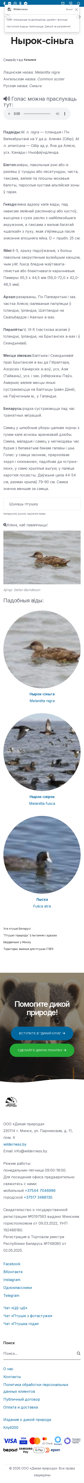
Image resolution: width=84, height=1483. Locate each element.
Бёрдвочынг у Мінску (17, 942)
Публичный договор (21, 1399)
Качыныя (30, 59)
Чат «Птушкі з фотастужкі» (27, 1316)
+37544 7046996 (40, 1190)
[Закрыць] (76, 9)
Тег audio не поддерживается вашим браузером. (37, 114)
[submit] (79, 1353)
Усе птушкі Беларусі (17, 928)
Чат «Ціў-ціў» (15, 1308)
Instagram (11, 1279)
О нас (8, 1369)
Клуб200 (10, 1427)
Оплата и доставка (20, 1407)
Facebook (11, 1264)
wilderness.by (14, 1144)
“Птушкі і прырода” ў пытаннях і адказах (30, 935)
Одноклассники (17, 1287)
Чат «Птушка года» (21, 1323)
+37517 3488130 (38, 1197)
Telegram (11, 1295)
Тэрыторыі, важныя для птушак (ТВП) (28, 949)
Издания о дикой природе (27, 1419)
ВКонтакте (13, 1271)
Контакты (12, 1376)
